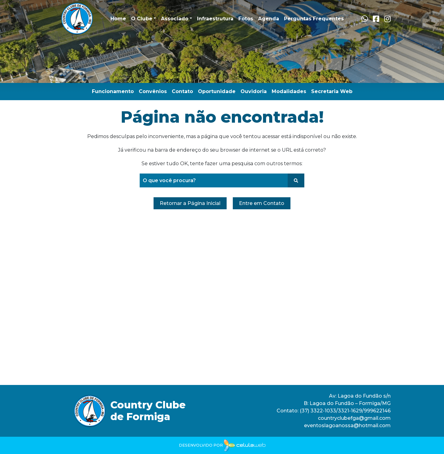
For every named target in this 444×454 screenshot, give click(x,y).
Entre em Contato (261, 203)
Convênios (153, 91)
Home (118, 19)
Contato (182, 91)
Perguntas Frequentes (314, 19)
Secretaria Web (331, 91)
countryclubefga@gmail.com (354, 418)
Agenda (268, 19)
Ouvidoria (253, 91)
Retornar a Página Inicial (190, 203)
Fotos (245, 19)
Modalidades (289, 91)
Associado (174, 19)
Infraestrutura (215, 19)
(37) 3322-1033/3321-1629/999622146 (344, 411)
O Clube (141, 19)
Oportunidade (217, 91)
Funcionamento (113, 91)
